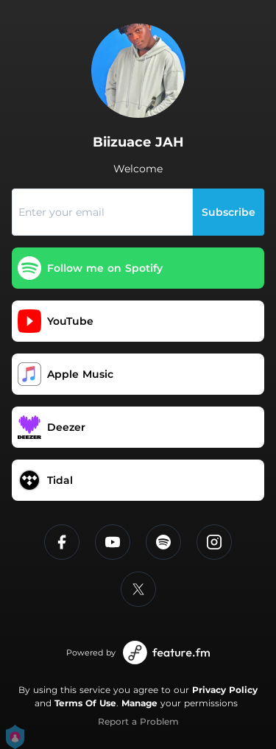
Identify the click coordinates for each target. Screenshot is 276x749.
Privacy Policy (225, 689)
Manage (139, 702)
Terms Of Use (85, 702)
